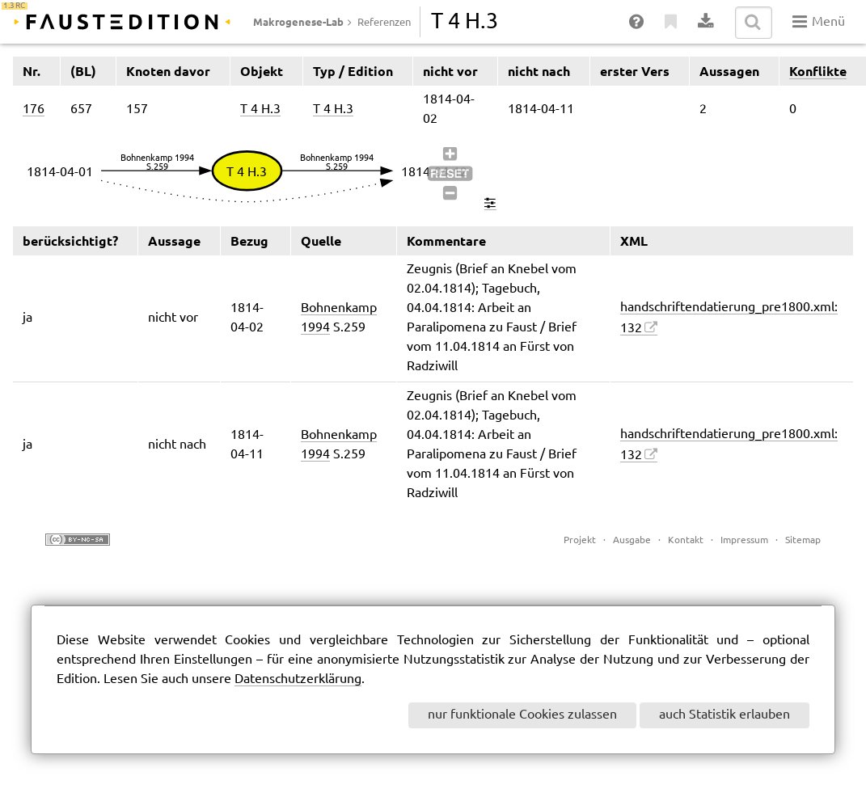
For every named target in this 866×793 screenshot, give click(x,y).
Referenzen (384, 22)
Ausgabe (632, 540)
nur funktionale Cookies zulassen (522, 715)
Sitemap (803, 540)
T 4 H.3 (260, 109)
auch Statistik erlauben (724, 715)
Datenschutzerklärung (297, 679)
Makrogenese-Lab (298, 21)
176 (33, 109)
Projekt (580, 540)
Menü (818, 21)
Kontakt (685, 540)
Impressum (744, 540)
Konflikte (818, 71)
